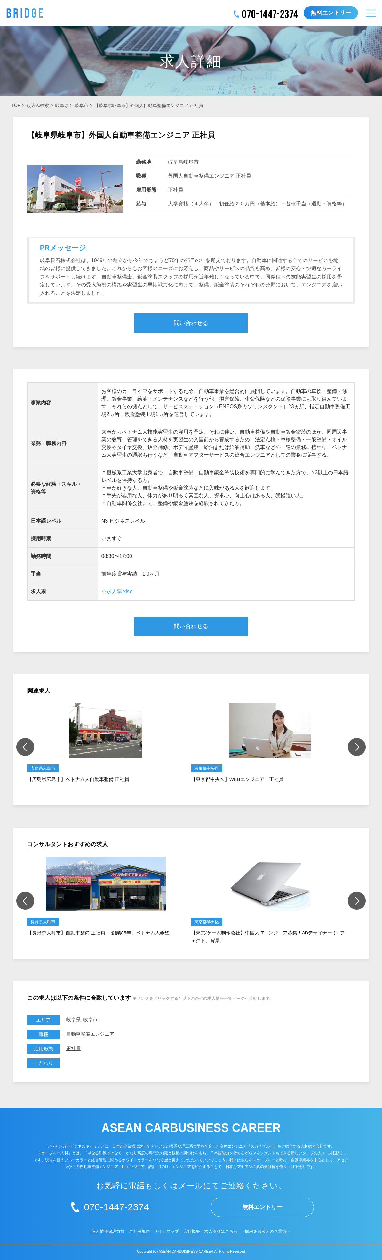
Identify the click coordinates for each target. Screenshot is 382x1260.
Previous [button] (25, 747)
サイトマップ (166, 1231)
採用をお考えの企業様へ (267, 1231)
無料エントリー (331, 13)
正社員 (73, 1048)
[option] (106, 743)
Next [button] (357, 747)
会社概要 (191, 1231)
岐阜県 (62, 105)
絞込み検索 (38, 105)
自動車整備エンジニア (90, 1034)
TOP (16, 105)
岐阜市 (81, 105)
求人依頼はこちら (220, 1231)
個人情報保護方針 (108, 1231)
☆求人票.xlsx (116, 591)
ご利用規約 (139, 1231)
